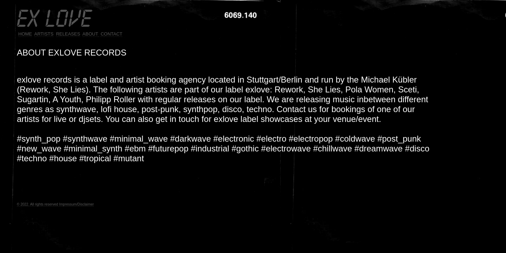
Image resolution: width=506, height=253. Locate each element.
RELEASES (68, 34)
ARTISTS (44, 34)
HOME (25, 34)
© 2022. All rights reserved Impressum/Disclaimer (55, 204)
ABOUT (90, 34)
